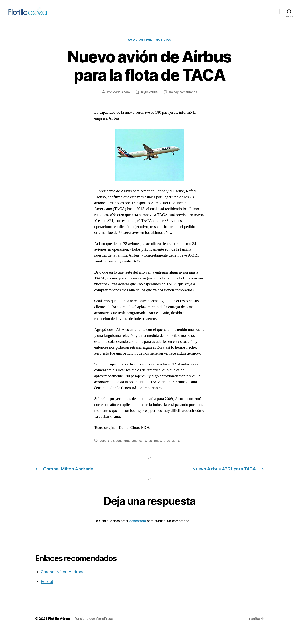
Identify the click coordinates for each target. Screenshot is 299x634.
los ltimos (154, 445)
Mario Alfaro (121, 97)
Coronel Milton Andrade (62, 576)
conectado (137, 525)
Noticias (163, 44)
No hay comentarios (183, 97)
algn (111, 445)
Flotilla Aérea (59, 623)
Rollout (47, 586)
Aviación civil (140, 44)
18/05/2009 (149, 97)
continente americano (131, 445)
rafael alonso (172, 445)
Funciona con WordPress (93, 623)
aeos (103, 445)
